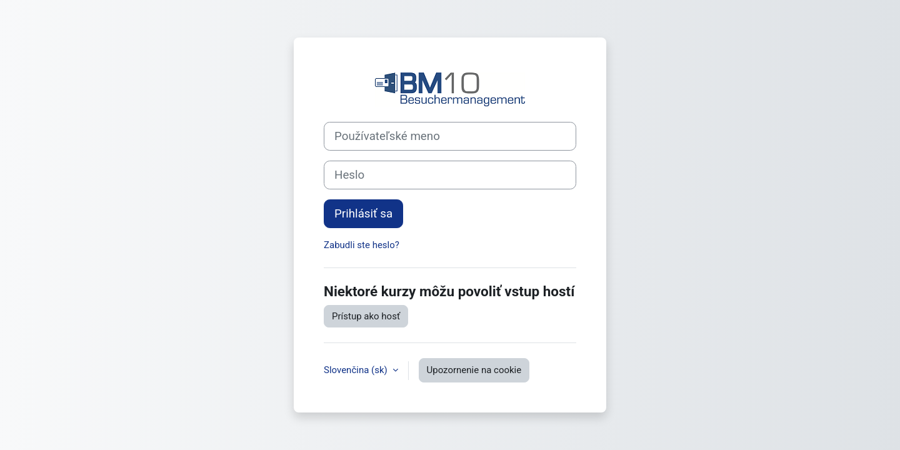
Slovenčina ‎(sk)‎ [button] (357, 370)
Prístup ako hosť (366, 316)
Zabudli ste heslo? (361, 245)
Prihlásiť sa (363, 214)
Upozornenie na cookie (474, 370)
